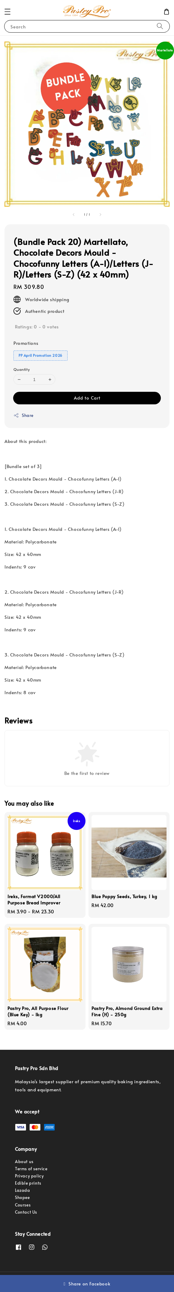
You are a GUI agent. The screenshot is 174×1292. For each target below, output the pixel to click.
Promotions (26, 343)
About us (24, 1161)
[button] (7, 11)
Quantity (21, 369)
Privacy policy (29, 1176)
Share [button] (23, 415)
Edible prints (28, 1183)
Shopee (22, 1197)
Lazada (22, 1190)
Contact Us (26, 1212)
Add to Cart (87, 397)
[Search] (160, 26)
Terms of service (31, 1168)
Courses (22, 1205)
